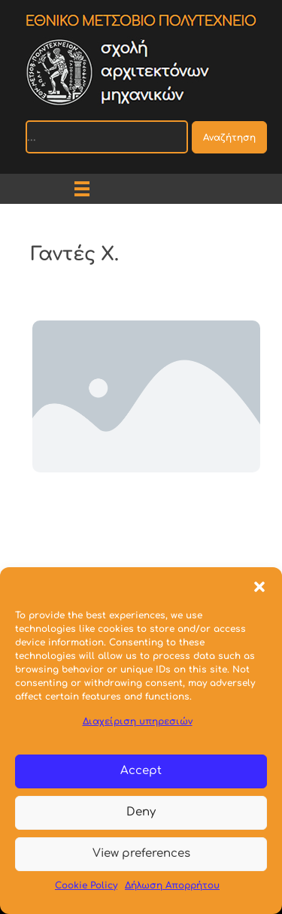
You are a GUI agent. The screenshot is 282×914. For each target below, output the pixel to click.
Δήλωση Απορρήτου (172, 885)
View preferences (141, 853)
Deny (141, 812)
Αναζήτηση (229, 137)
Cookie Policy (86, 885)
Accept (141, 770)
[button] (259, 586)
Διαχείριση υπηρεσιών (138, 721)
